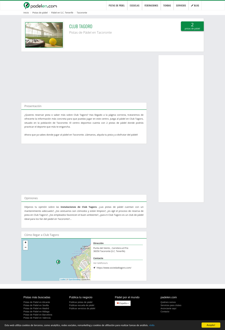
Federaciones (151, 5)
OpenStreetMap (75, 279)
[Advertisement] (84, 75)
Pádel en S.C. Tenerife (62, 12)
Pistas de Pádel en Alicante (36, 302)
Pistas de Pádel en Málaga (36, 311)
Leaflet (62, 279)
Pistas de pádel (40, 12)
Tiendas (167, 5)
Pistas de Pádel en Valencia (36, 318)
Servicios (181, 5)
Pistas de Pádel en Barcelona (37, 314)
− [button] (26, 247)
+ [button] (26, 242)
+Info (151, 325)
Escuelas (135, 5)
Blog (195, 5)
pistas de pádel (117, 5)
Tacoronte (82, 12)
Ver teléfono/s (100, 263)
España (123, 303)
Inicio (26, 12)
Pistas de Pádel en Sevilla (36, 305)
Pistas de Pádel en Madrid (36, 308)
